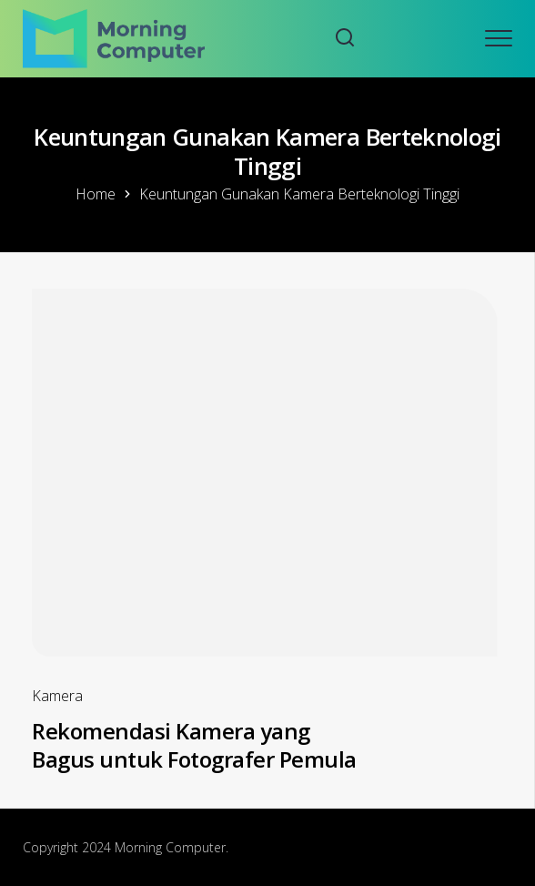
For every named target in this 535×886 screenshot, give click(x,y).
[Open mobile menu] (498, 38)
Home (96, 194)
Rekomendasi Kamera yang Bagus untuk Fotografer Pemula (194, 745)
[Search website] (345, 38)
